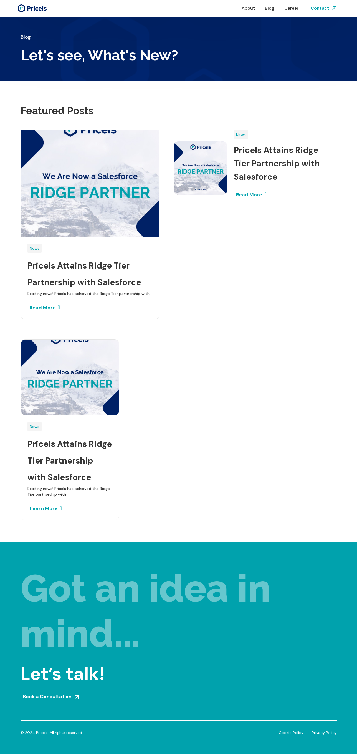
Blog (269, 8)
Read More (43, 307)
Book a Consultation (47, 696)
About (248, 8)
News (34, 248)
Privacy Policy (324, 732)
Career (291, 8)
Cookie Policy (291, 732)
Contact (320, 8)
